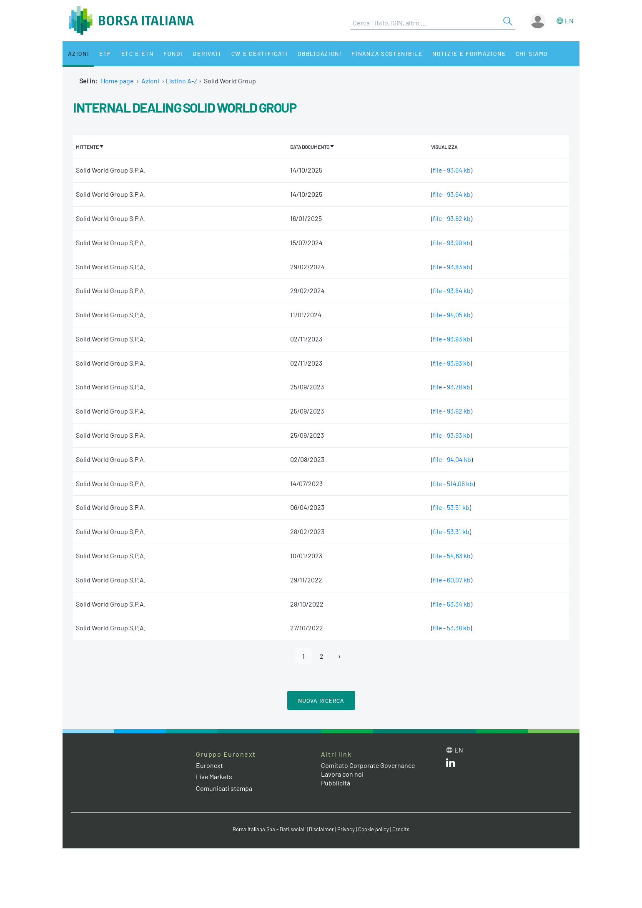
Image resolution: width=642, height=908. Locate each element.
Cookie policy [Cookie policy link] (373, 828)
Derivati (201, 53)
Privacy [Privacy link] (346, 828)
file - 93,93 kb (451, 338)
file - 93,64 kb (451, 169)
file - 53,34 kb (451, 603)
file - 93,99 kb (451, 242)
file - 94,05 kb (451, 314)
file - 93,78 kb (451, 387)
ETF (103, 53)
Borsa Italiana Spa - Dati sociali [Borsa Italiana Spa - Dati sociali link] (269, 828)
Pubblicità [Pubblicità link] (335, 782)
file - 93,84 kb (451, 290)
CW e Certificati (252, 53)
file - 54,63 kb (451, 555)
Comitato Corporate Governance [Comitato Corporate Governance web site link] (368, 765)
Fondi (168, 53)
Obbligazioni (312, 53)
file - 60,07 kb (451, 579)
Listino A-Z (182, 81)
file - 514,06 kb (452, 483)
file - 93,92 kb (451, 410)
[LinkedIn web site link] (450, 764)
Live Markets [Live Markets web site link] (214, 776)
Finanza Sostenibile (379, 53)
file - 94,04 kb (451, 459)
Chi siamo (522, 53)
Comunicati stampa (224, 788)
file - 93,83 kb (451, 266)
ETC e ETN (134, 53)
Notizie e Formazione (461, 53)
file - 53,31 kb (450, 531)
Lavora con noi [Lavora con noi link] (342, 774)
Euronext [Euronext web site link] (209, 765)
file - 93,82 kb (451, 218)
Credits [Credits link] (400, 828)
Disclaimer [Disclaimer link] (321, 828)
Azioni (78, 53)
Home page (117, 81)
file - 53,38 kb (451, 628)
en (569, 21)
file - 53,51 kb (450, 507)
